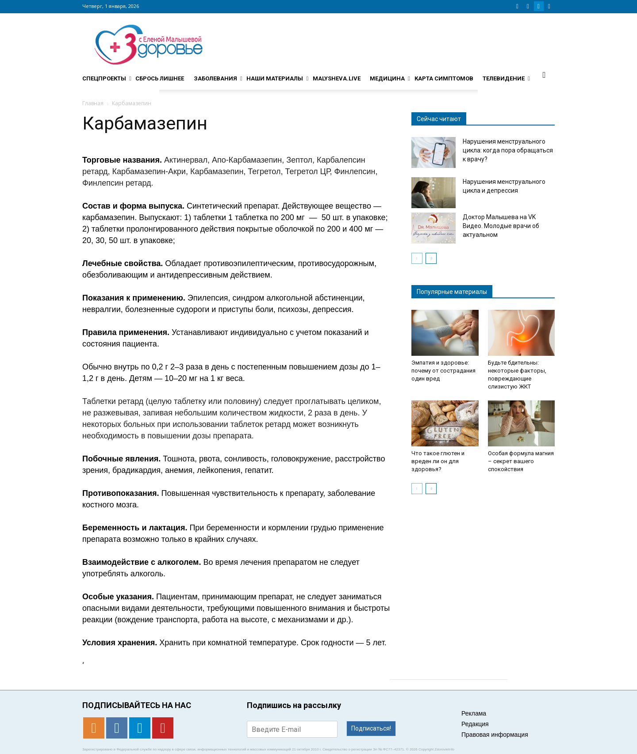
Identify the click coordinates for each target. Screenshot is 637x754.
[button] (544, 74)
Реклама (473, 713)
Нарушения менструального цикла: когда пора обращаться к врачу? (508, 150)
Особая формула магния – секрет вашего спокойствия (521, 461)
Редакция (475, 723)
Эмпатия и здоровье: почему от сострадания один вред (443, 370)
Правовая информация (494, 734)
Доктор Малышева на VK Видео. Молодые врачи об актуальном (501, 225)
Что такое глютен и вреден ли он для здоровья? (437, 461)
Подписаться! (371, 728)
